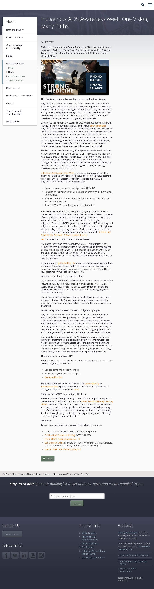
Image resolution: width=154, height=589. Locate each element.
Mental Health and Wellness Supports (63, 449)
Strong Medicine (97, 125)
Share (49, 458)
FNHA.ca (6, 474)
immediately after (49, 386)
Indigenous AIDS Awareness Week (57, 172)
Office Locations (90, 543)
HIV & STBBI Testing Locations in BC (63, 439)
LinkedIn (24, 555)
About (14, 474)
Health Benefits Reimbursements (90, 538)
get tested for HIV (66, 263)
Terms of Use (126, 571)
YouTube (33, 555)
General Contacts (12, 534)
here (77, 389)
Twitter (15, 555)
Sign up (76, 503)
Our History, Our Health (93, 557)
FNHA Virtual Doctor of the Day (60, 435)
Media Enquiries (89, 533)
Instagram (41, 555)
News (38, 474)
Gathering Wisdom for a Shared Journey (93, 552)
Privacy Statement (128, 568)
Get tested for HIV (53, 377)
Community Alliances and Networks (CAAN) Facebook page (76, 233)
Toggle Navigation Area (150, 5)
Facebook (6, 555)
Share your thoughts (128, 532)
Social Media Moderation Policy (134, 555)
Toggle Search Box (143, 5)
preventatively (92, 383)
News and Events (26, 474)
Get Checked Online (54, 442)
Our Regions (88, 547)
